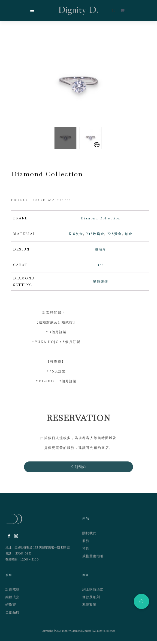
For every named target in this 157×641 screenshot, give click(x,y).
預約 (85, 549)
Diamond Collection (101, 218)
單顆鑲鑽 (100, 282)
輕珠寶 (10, 605)
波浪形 (100, 250)
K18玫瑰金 (95, 234)
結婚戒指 (12, 597)
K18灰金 (76, 234)
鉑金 (128, 234)
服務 (85, 541)
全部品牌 (12, 612)
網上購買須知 (93, 590)
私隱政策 (89, 605)
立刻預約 (78, 467)
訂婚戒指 (12, 590)
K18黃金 (114, 234)
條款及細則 (91, 597)
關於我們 (89, 533)
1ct (100, 265)
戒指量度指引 (93, 556)
